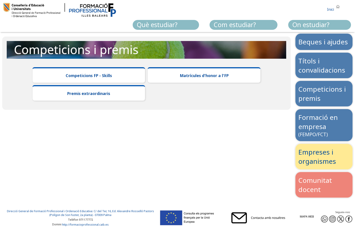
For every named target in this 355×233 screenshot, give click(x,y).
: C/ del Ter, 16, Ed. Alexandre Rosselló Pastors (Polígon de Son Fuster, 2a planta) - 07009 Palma (101, 213)
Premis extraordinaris (88, 93)
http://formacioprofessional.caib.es (85, 225)
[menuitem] (166, 25)
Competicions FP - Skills (89, 75)
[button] (334, 7)
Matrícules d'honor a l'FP (204, 75)
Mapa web (307, 216)
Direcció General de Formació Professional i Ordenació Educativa (49, 211)
